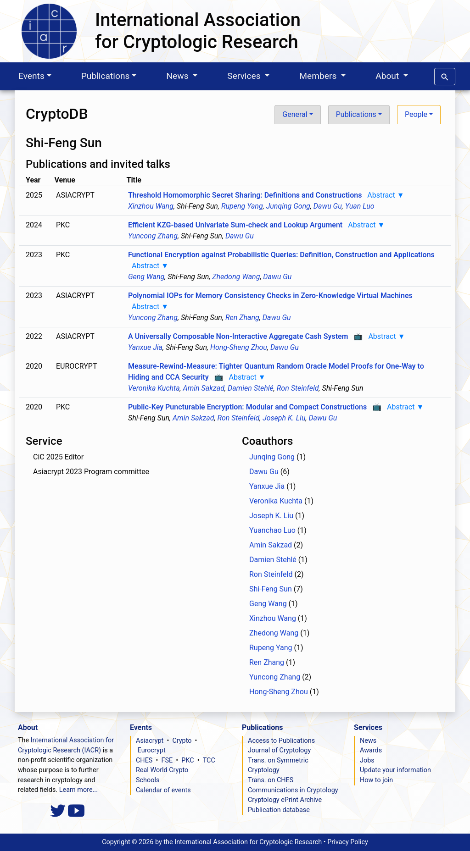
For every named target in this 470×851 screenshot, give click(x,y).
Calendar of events (163, 790)
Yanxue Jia (145, 347)
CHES (144, 760)
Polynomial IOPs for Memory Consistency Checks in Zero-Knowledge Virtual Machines (270, 295)
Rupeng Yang (242, 206)
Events (31, 76)
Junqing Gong (288, 206)
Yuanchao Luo (272, 530)
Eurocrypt (152, 750)
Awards (371, 750)
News (368, 741)
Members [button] (319, 76)
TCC (209, 760)
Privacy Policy (347, 842)
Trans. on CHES (270, 780)
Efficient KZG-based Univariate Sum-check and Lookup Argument (235, 225)
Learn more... (78, 790)
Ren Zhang (242, 317)
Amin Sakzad (203, 388)
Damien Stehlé (251, 388)
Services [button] (245, 76)
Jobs (367, 760)
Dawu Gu (327, 206)
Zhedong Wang (236, 276)
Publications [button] (356, 114)
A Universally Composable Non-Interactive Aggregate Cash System (238, 336)
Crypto (181, 741)
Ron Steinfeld (298, 388)
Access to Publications (281, 741)
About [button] (388, 76)
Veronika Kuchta (154, 388)
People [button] (416, 114)
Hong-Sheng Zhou (238, 347)
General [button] (294, 114)
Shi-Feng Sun (270, 589)
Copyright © (212, 842)
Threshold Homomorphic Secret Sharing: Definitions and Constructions (245, 195)
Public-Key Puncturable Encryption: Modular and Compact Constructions (247, 407)
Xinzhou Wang (150, 206)
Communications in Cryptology (293, 790)
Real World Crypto (162, 770)
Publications (105, 76)
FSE (167, 760)
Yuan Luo (360, 206)
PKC (187, 760)
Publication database (279, 810)
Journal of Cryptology (279, 750)
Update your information (395, 770)
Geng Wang (146, 276)
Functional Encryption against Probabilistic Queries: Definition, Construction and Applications (281, 254)
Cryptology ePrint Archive (285, 800)
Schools (147, 780)
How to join (376, 780)
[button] (444, 75)
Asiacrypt (149, 741)
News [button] (178, 76)
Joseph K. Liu (284, 418)
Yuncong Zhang (153, 236)
